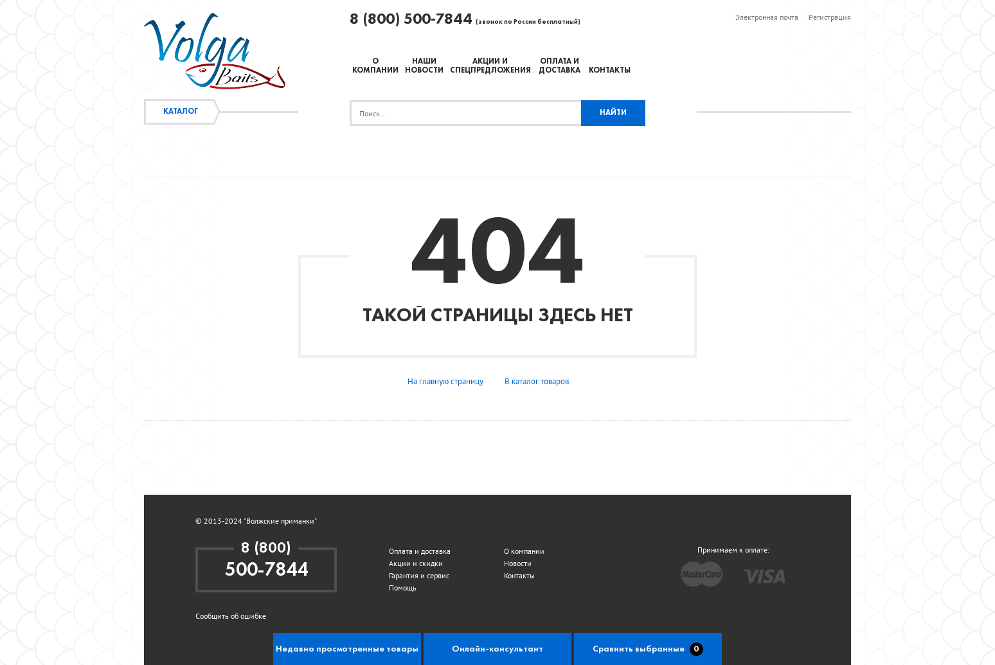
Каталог (180, 112)
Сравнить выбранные (648, 649)
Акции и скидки (416, 563)
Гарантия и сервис (419, 575)
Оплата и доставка (420, 551)
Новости (518, 563)
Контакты (610, 71)
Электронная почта (766, 17)
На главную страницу (445, 381)
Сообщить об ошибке (230, 616)
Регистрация (830, 17)
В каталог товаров (537, 381)
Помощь (403, 587)
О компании (524, 551)
